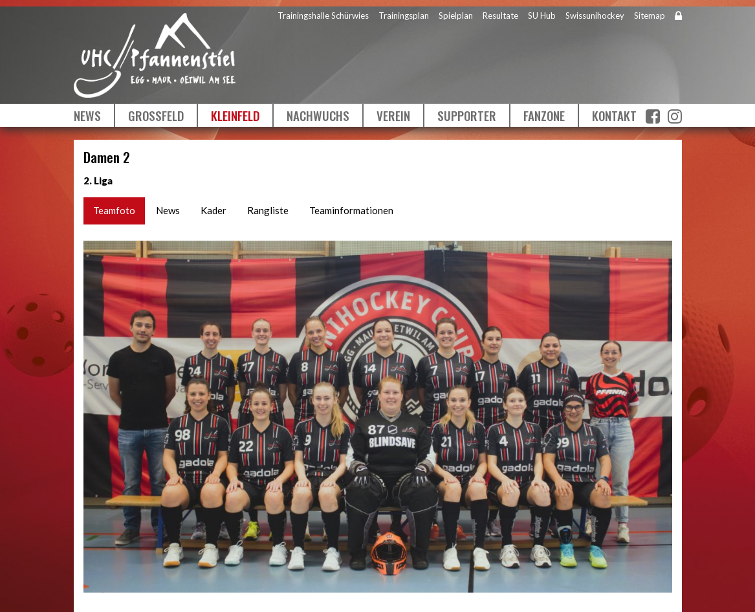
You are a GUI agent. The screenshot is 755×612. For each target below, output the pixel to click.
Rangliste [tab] (268, 210)
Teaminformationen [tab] (351, 210)
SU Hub (542, 15)
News (87, 115)
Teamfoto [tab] (114, 210)
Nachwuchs (318, 115)
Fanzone (544, 115)
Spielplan (456, 15)
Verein (393, 115)
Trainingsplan (403, 15)
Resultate (500, 15)
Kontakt (614, 115)
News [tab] (168, 210)
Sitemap (649, 15)
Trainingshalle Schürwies (323, 15)
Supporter (466, 115)
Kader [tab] (213, 210)
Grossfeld (156, 115)
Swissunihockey (594, 15)
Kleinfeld (235, 115)
